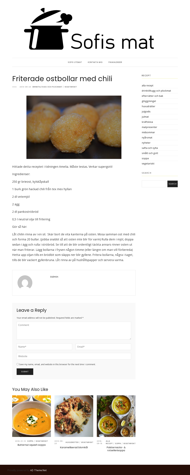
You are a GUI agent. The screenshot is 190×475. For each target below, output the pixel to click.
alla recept (109, 442)
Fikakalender (115, 62)
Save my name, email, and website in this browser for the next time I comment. (57, 364)
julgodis (146, 111)
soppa (30, 441)
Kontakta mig (95, 62)
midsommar (148, 132)
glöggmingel (149, 101)
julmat (145, 116)
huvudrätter (72, 442)
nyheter (146, 142)
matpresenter (149, 127)
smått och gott (150, 153)
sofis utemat (75, 62)
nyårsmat (147, 137)
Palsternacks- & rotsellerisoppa (116, 449)
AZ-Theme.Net (38, 470)
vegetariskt (71, 87)
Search (146, 172)
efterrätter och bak (152, 96)
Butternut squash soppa (32, 445)
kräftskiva (147, 122)
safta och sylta (150, 148)
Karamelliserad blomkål (74, 447)
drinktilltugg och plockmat (47, 87)
